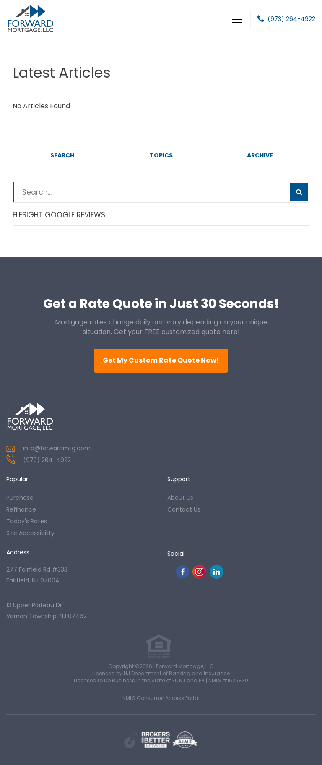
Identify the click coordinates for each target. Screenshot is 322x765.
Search (62, 155)
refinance (21, 509)
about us (180, 497)
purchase (20, 497)
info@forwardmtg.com (57, 448)
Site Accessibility (30, 533)
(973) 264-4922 (291, 19)
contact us (183, 509)
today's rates (26, 521)
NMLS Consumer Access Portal (161, 698)
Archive (260, 155)
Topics (161, 155)
